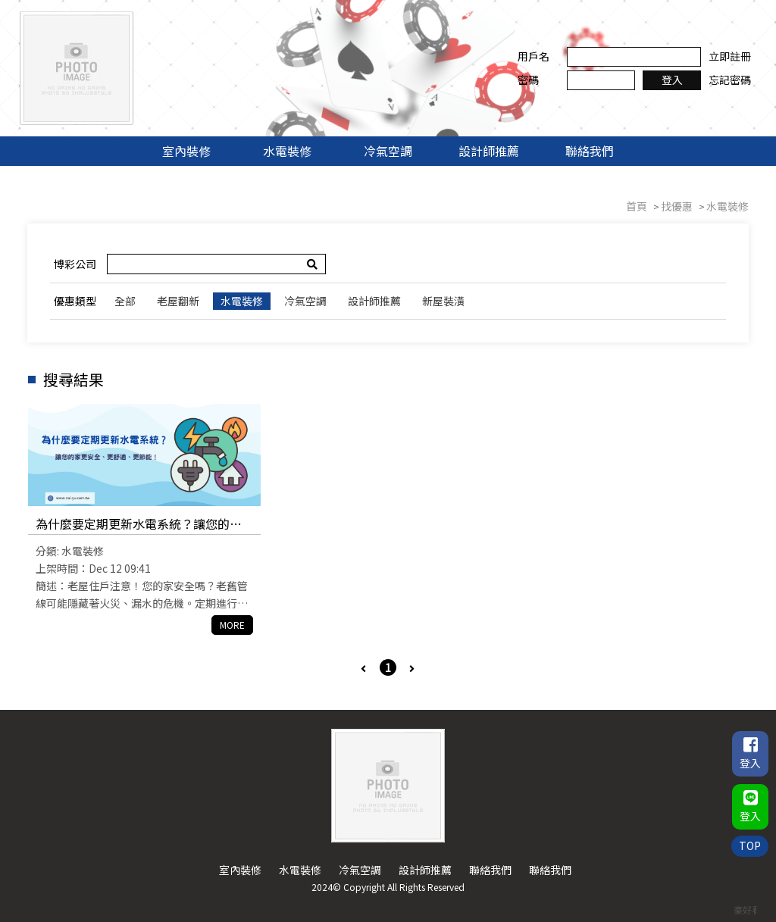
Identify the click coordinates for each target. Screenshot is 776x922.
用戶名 (533, 56)
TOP (750, 845)
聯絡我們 (589, 151)
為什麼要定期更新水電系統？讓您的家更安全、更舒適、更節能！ (139, 524)
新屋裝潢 (443, 300)
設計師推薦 (488, 151)
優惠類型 (75, 300)
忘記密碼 (730, 79)
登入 (672, 79)
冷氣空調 (388, 151)
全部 (125, 300)
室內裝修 (186, 151)
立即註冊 (730, 56)
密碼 (528, 79)
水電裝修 (287, 151)
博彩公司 (75, 263)
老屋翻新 (178, 300)
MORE (232, 624)
